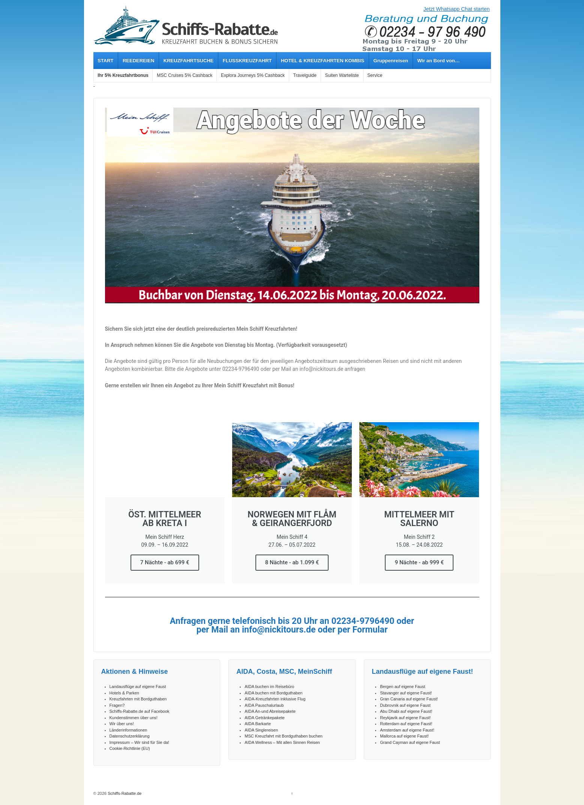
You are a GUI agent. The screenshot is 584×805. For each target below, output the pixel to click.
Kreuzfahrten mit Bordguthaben (138, 699)
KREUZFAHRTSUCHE (189, 60)
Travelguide (305, 75)
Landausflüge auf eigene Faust (138, 686)
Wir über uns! (122, 723)
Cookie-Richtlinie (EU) (130, 748)
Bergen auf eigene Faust (402, 686)
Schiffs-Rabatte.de (124, 793)
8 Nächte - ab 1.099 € (292, 562)
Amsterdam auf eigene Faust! (407, 730)
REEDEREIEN (139, 60)
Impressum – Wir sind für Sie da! (140, 742)
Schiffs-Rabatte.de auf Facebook (140, 711)
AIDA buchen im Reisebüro (269, 686)
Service (374, 75)
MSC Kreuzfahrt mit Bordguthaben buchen (283, 736)
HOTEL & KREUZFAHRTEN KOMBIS (322, 60)
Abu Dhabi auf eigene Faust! (406, 711)
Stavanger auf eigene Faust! (406, 693)
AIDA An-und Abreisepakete (270, 711)
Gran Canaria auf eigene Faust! (409, 699)
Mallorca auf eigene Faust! (404, 736)
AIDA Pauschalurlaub (264, 705)
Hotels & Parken (124, 693)
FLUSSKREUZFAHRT (247, 60)
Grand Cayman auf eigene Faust (410, 742)
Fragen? (117, 705)
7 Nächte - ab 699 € (164, 562)
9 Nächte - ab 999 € (419, 562)
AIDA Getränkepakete (264, 717)
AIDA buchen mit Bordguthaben (273, 693)
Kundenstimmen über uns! (134, 717)
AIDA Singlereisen (261, 730)
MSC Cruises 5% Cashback (184, 75)
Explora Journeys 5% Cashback (253, 75)
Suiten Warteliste (342, 75)
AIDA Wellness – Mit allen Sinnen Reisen (282, 742)
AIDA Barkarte (258, 723)
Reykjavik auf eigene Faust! (405, 717)
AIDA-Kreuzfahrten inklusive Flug (275, 699)
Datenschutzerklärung (130, 736)
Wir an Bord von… (438, 60)
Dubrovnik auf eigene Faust (405, 705)
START (105, 60)
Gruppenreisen (391, 60)
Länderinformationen (128, 730)
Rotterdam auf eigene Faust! (406, 723)
